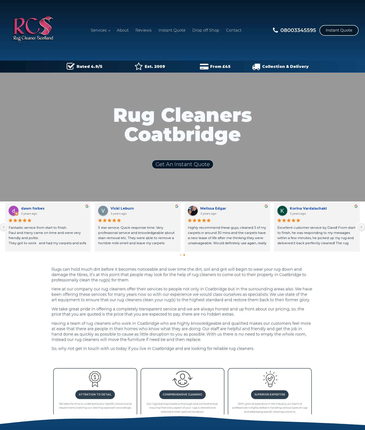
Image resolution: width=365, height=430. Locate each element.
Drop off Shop (205, 30)
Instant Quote (172, 30)
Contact (234, 30)
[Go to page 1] (184, 255)
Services (99, 30)
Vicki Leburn (122, 208)
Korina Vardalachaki (308, 208)
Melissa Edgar (213, 208)
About (123, 30)
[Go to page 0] (181, 255)
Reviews (143, 30)
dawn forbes (32, 208)
